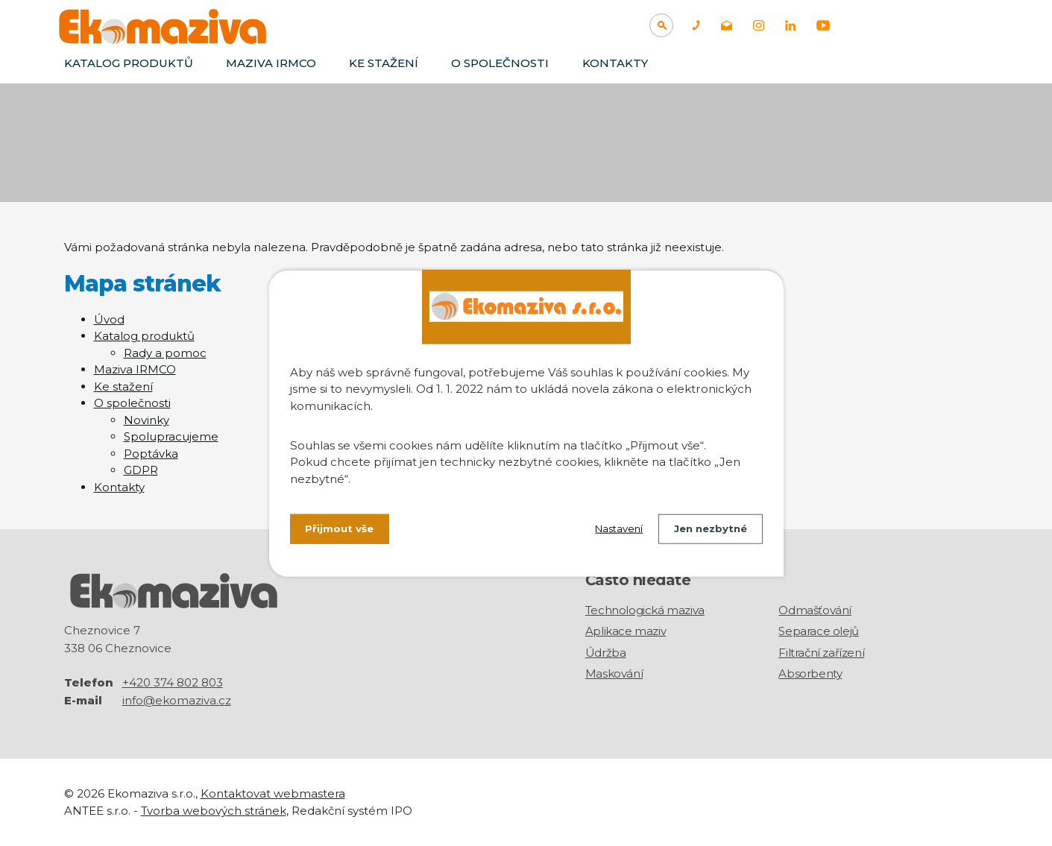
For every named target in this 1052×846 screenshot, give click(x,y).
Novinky (146, 420)
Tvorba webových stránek (213, 810)
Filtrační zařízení (821, 652)
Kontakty (615, 63)
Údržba (605, 652)
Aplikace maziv (625, 631)
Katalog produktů (128, 63)
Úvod (109, 319)
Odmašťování (814, 610)
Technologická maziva (645, 610)
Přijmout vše (341, 530)
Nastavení (609, 530)
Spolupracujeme (171, 436)
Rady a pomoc (165, 353)
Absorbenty (810, 673)
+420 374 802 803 (172, 682)
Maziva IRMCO (271, 63)
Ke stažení (383, 63)
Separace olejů (818, 631)
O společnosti (500, 63)
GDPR (141, 470)
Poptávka (151, 453)
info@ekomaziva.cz (176, 700)
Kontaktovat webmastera (273, 793)
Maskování (614, 673)
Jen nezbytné (707, 530)
